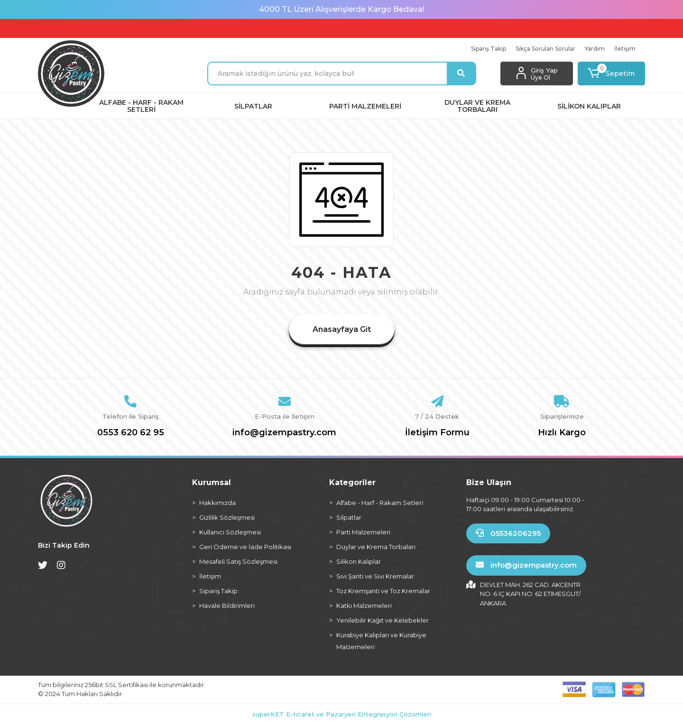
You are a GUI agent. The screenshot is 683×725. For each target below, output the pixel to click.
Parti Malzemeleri (363, 532)
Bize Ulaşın (488, 482)
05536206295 (508, 533)
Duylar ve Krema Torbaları (375, 547)
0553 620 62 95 (130, 432)
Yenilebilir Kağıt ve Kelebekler (382, 620)
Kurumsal (211, 482)
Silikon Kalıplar (358, 561)
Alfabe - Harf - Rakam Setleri (379, 502)
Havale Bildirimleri (227, 605)
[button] (612, 73)
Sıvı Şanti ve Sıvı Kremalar (375, 576)
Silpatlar (348, 517)
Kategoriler (352, 482)
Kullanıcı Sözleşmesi (230, 532)
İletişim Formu (437, 432)
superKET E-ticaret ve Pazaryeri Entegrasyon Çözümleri (341, 714)
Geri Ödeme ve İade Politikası (245, 547)
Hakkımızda (217, 502)
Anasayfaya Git (342, 329)
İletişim (625, 48)
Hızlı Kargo (562, 432)
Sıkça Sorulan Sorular (545, 48)
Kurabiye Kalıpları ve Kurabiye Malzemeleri (381, 641)
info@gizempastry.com (284, 432)
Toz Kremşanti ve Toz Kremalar (383, 591)
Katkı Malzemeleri (364, 605)
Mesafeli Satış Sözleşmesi (238, 561)
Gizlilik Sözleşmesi (227, 517)
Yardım (595, 48)
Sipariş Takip (488, 48)
